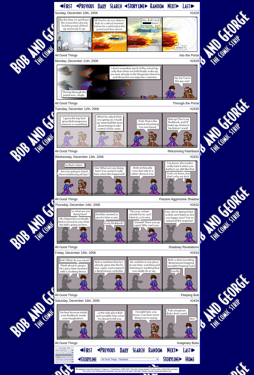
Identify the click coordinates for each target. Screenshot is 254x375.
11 (59, 355)
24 (56, 359)
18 (59, 357)
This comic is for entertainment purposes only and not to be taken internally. (111, 371)
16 (70, 355)
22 (68, 357)
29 (63, 350)
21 (66, 357)
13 (63, 355)
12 (61, 355)
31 (56, 362)
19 (61, 357)
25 (59, 359)
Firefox (153, 369)
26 (56, 350)
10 (56, 355)
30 (66, 350)
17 (56, 357)
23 (70, 357)
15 (68, 355)
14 (66, 355)
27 (59, 350)
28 (61, 350)
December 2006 (64, 348)
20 (63, 357)
